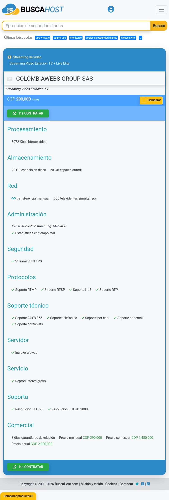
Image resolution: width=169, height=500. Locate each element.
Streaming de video (24, 57)
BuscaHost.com (66, 484)
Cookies (111, 484)
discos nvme (128, 37)
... (140, 37)
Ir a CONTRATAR (28, 113)
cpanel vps (60, 37)
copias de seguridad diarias (101, 37)
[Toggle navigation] (161, 9)
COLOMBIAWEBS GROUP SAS (49, 78)
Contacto (126, 484)
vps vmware (43, 37)
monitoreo (76, 37)
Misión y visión (92, 484)
